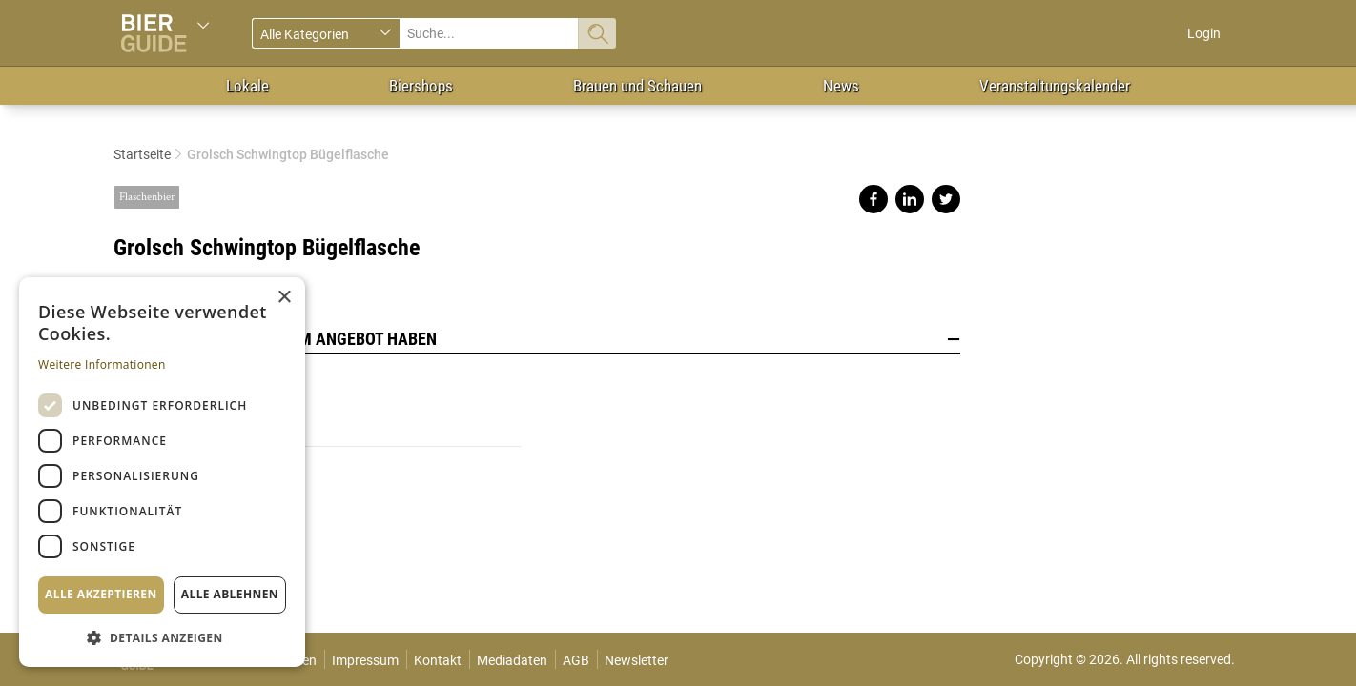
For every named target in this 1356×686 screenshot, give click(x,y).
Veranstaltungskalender (1054, 85)
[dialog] (162, 472)
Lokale (247, 85)
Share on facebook (873, 199)
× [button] (284, 298)
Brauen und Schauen (637, 85)
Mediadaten (512, 660)
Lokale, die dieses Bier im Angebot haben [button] (536, 339)
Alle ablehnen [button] (229, 594)
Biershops (421, 85)
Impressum (365, 660)
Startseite (142, 154)
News (841, 85)
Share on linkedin (909, 199)
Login (1204, 33)
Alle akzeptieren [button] (101, 594)
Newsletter (636, 660)
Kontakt (438, 660)
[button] (162, 637)
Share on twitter (946, 199)
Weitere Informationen (102, 364)
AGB (576, 660)
